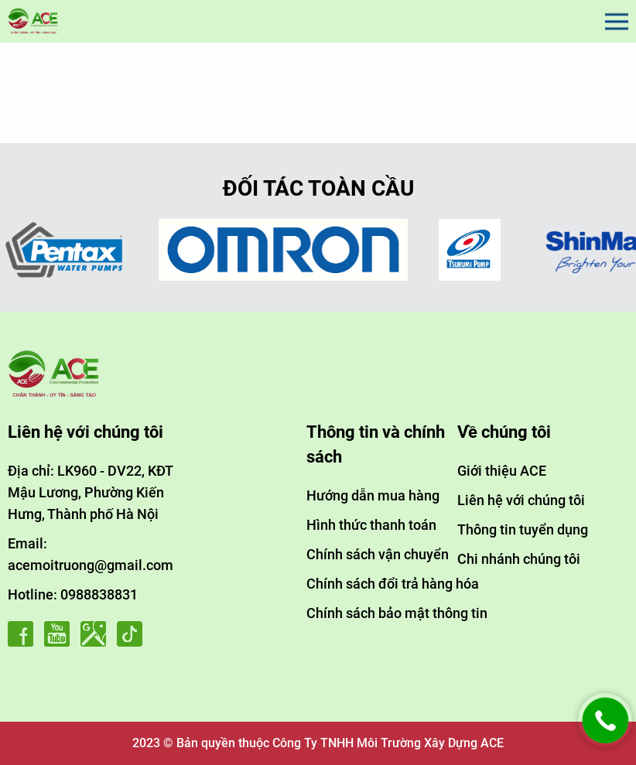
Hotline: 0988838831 (73, 594)
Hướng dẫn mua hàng (372, 495)
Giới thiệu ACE (501, 471)
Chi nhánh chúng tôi (518, 559)
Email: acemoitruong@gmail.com (90, 554)
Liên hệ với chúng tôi (521, 500)
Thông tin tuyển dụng (522, 529)
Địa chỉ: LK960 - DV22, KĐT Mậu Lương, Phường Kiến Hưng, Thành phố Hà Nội (90, 492)
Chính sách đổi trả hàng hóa (392, 583)
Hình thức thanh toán (371, 525)
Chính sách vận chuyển (377, 554)
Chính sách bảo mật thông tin (396, 613)
